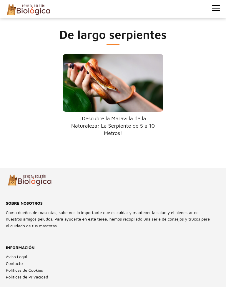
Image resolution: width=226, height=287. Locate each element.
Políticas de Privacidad (27, 276)
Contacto (14, 263)
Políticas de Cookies (24, 270)
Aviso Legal (16, 256)
